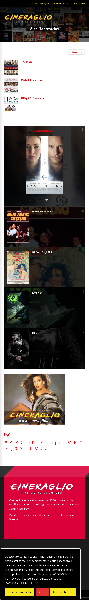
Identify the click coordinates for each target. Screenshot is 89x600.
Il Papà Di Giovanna (32, 98)
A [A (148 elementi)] (11, 442)
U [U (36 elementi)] (31, 449)
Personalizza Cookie (20, 592)
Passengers (45, 199)
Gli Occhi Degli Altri (42, 252)
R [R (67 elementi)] (16, 449)
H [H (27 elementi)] (48, 443)
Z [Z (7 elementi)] (52, 449)
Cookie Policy (79, 3)
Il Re (34, 333)
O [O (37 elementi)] (80, 443)
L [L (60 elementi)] (64, 443)
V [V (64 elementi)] (36, 449)
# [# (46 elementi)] (5, 443)
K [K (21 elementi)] (59, 443)
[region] (40, 574)
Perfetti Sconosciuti (32, 80)
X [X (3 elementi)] (45, 450)
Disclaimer (32, 3)
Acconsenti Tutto (63, 592)
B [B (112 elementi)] (16, 442)
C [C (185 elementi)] (22, 442)
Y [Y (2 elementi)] (48, 450)
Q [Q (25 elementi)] (11, 449)
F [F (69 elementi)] (37, 443)
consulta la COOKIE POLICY (22, 583)
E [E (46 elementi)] (33, 443)
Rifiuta (42, 592)
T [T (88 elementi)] (26, 448)
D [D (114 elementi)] (28, 442)
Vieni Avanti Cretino (42, 211)
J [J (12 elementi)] (55, 443)
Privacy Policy (46, 3)
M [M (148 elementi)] (69, 442)
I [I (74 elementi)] (52, 442)
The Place (26, 62)
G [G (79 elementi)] (42, 442)
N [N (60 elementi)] (75, 443)
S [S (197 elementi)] (21, 448)
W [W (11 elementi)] (41, 449)
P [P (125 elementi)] (6, 448)
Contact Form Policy (63, 3)
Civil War (37, 292)
